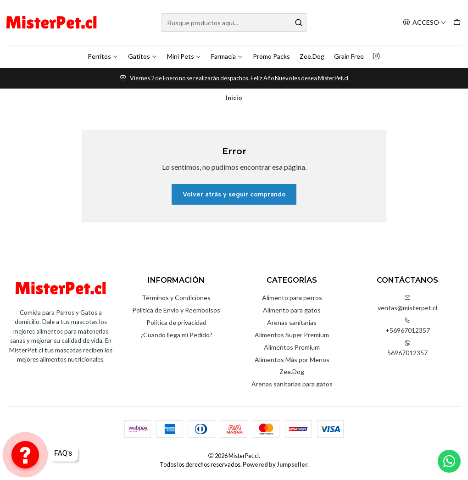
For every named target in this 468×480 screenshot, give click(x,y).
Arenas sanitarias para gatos (292, 384)
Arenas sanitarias (292, 322)
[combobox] (234, 22)
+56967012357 (407, 325)
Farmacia (227, 56)
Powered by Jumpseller (275, 464)
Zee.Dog (312, 56)
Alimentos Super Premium (292, 335)
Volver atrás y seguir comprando (234, 194)
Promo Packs (271, 56)
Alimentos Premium (292, 347)
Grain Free (349, 56)
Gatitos (142, 56)
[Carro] (456, 22)
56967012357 (407, 348)
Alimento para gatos (292, 310)
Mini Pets (184, 56)
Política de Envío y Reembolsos (176, 310)
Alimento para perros (292, 297)
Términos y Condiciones (176, 297)
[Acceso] (424, 22)
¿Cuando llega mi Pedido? (176, 335)
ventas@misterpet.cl (407, 303)
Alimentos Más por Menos (292, 359)
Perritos (103, 56)
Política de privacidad (176, 322)
